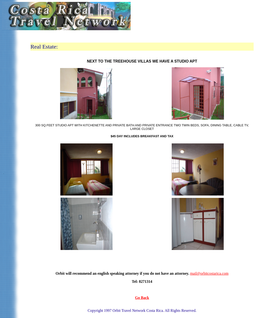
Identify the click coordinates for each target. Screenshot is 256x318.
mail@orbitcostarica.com (209, 273)
